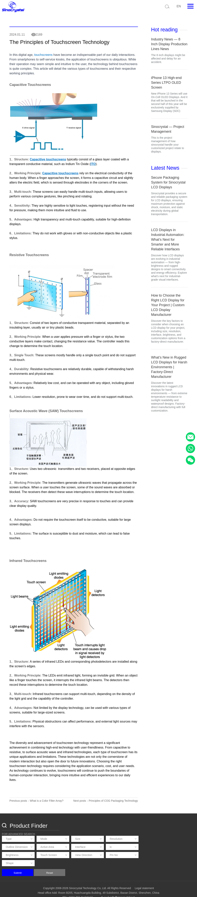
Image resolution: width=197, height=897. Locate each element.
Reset (105, 865)
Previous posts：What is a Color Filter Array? (37, 805)
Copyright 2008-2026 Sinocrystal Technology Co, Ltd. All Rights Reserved (87, 880)
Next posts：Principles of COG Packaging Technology (104, 805)
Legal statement (144, 880)
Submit (74, 865)
